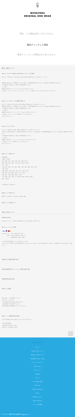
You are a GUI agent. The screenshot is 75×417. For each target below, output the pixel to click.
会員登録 (37, 374)
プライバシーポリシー (37, 362)
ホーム (37, 347)
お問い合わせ (37, 366)
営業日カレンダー (37, 396)
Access (37, 393)
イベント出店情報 (37, 404)
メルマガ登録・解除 (37, 381)
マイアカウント (37, 370)
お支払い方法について (37, 351)
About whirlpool (37, 400)
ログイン (37, 377)
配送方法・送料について (37, 354)
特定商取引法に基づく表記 (37, 358)
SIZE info (37, 385)
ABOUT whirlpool (37, 389)
